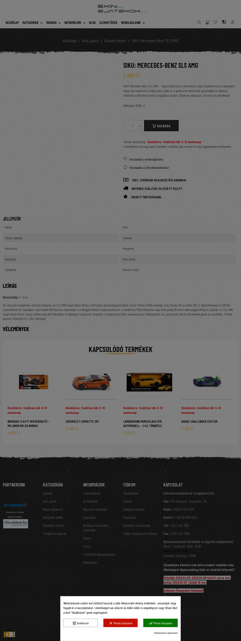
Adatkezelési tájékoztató (166, 632)
